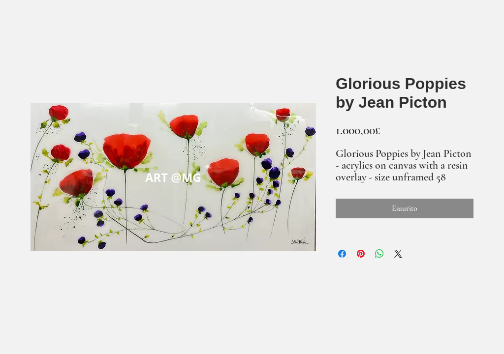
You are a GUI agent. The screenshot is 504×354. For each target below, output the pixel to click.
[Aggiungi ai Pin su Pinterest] (361, 254)
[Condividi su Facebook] (342, 254)
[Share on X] (398, 254)
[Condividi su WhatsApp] (379, 254)
